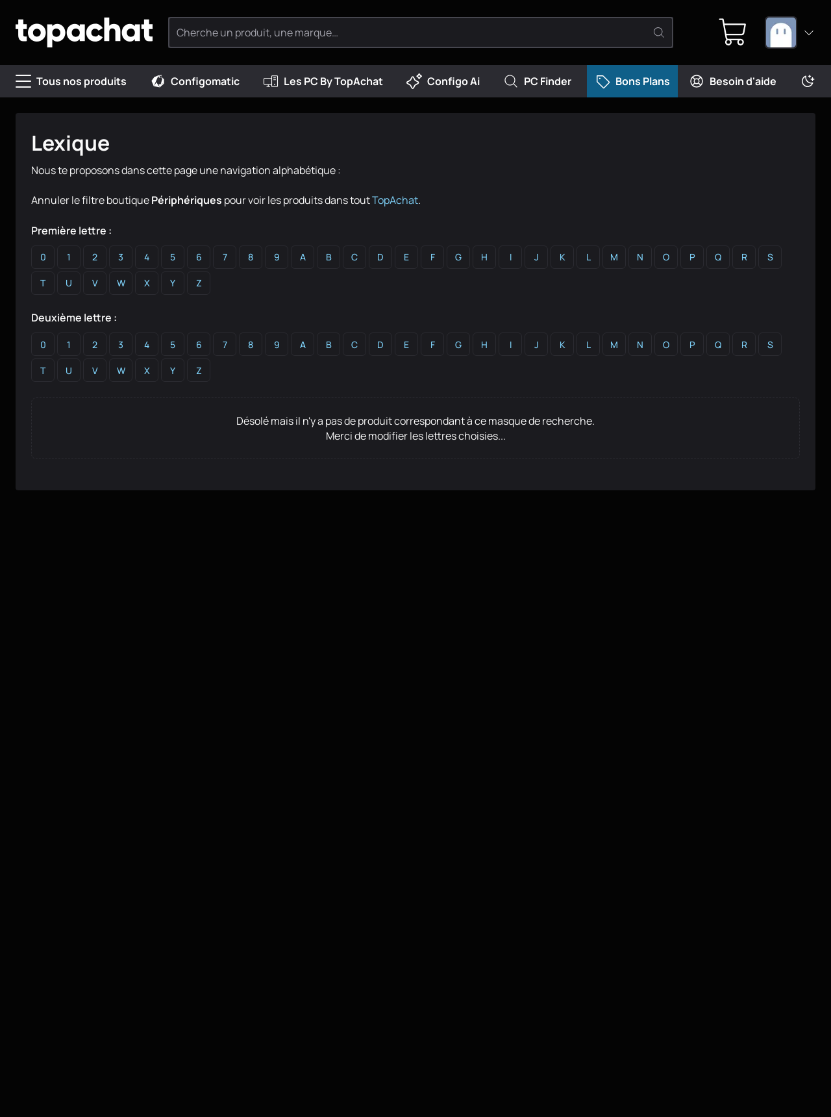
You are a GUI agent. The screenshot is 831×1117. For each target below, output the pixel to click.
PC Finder (537, 81)
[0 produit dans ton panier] (733, 32)
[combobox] (790, 32)
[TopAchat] (84, 33)
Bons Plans (632, 81)
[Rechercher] (659, 32)
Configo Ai (443, 81)
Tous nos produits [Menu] (71, 81)
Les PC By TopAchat (323, 81)
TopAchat (395, 200)
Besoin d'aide (732, 81)
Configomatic (195, 81)
